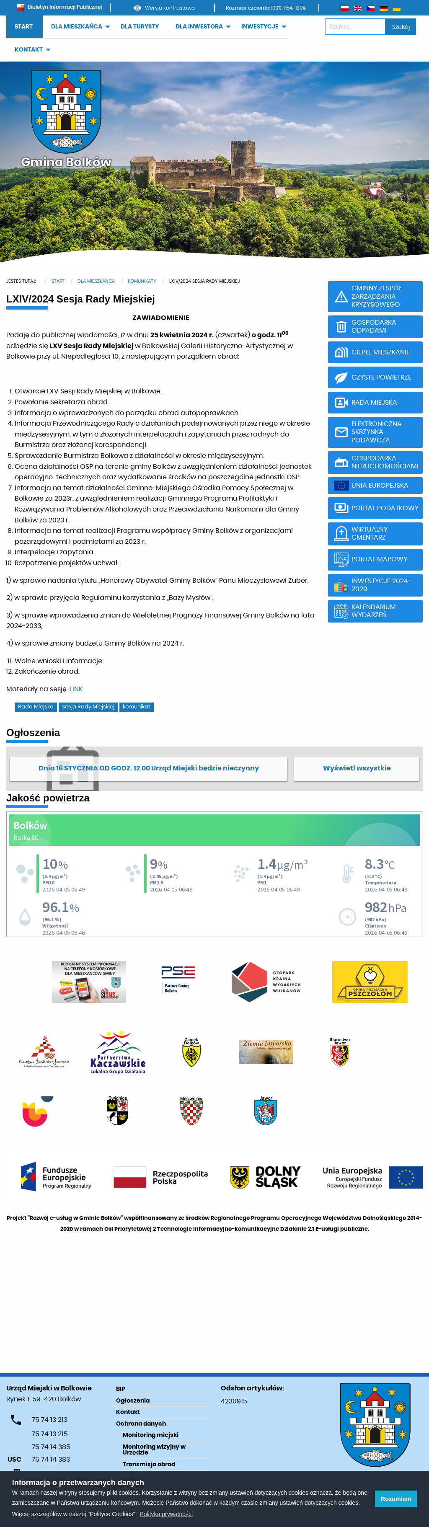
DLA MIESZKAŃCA (76, 27)
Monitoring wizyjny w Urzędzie (154, 1450)
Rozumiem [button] (396, 1499)
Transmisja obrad (149, 1465)
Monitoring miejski (150, 1435)
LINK (76, 689)
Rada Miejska (36, 707)
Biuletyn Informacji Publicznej (59, 7)
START (24, 27)
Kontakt (128, 1412)
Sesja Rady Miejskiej (88, 707)
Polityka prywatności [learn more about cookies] (166, 1514)
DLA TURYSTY (140, 27)
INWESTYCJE (260, 27)
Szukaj (401, 27)
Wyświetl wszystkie (357, 768)
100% (276, 7)
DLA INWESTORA (199, 27)
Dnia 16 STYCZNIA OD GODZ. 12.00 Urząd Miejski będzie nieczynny (149, 768)
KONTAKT (29, 50)
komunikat (136, 707)
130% (300, 7)
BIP (120, 1389)
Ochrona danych (141, 1424)
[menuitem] (24, 27)
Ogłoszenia (133, 1401)
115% (288, 7)
